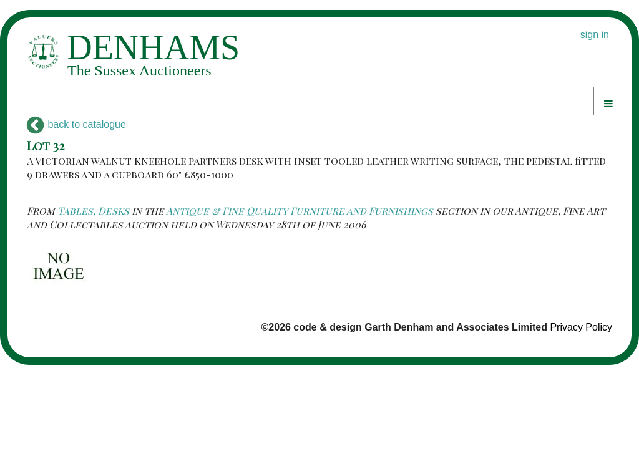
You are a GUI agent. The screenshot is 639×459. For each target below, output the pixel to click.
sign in (594, 34)
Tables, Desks (93, 210)
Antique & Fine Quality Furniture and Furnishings (299, 210)
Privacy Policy (581, 327)
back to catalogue (76, 124)
